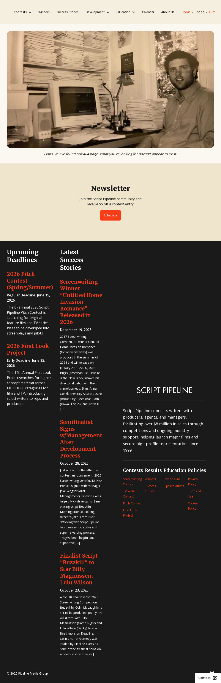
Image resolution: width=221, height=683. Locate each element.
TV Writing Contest (130, 493)
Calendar (148, 12)
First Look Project (130, 512)
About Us (167, 12)
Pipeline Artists (174, 486)
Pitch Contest (132, 503)
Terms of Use (194, 493)
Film (212, 12)
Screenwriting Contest (132, 481)
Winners (44, 12)
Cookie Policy (193, 505)
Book (185, 12)
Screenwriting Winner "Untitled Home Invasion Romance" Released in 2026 (81, 301)
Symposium (172, 479)
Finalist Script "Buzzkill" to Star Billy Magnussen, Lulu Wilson (79, 569)
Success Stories (68, 12)
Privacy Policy (193, 481)
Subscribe (110, 215)
